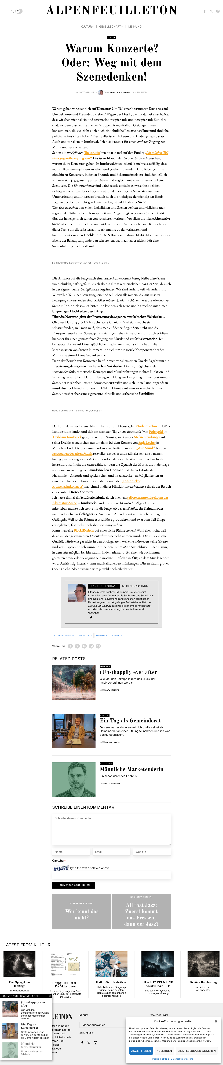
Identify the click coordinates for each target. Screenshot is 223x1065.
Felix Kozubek (114, 784)
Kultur (111, 38)
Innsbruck (116, 635)
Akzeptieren (141, 1050)
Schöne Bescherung (203, 982)
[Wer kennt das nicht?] (81, 912)
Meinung (106, 667)
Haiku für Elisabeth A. (111, 982)
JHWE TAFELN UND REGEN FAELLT (157, 984)
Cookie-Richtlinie (160, 1059)
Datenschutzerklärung (182, 1059)
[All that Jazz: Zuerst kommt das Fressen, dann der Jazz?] (141, 912)
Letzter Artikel (135, 586)
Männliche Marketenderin (131, 770)
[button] (216, 1021)
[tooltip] (204, 11)
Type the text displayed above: (90, 868)
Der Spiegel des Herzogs (19, 984)
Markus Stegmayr (119, 93)
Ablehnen (164, 1050)
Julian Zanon (113, 743)
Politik (105, 716)
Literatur (107, 764)
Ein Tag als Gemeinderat (130, 722)
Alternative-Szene (67, 635)
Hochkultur (94, 635)
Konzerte (135, 635)
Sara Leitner (113, 690)
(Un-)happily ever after (128, 673)
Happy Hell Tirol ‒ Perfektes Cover (65, 985)
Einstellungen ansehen (197, 1050)
